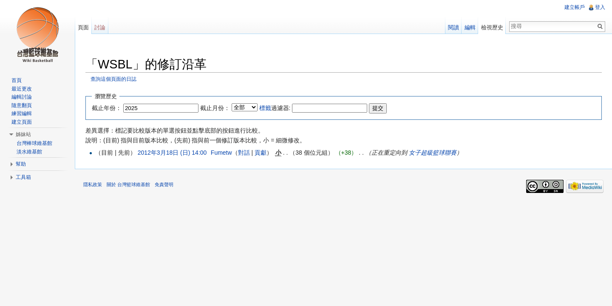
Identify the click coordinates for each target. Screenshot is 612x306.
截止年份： (107, 108)
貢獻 (260, 152)
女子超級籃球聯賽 (432, 152)
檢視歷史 (492, 27)
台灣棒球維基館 (34, 143)
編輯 (470, 27)
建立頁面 (21, 122)
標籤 (265, 108)
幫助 (21, 164)
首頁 (16, 80)
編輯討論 (21, 97)
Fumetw (221, 152)
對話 (244, 152)
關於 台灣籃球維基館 (128, 184)
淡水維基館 (29, 152)
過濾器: (275, 108)
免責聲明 (164, 184)
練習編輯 (21, 113)
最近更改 (21, 89)
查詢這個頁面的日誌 (113, 79)
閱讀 (453, 27)
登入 (600, 7)
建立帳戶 (574, 7)
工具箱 (23, 177)
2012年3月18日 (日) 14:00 (172, 152)
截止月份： (215, 108)
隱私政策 (92, 184)
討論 (99, 27)
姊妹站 (23, 134)
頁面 (83, 27)
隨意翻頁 (21, 105)
